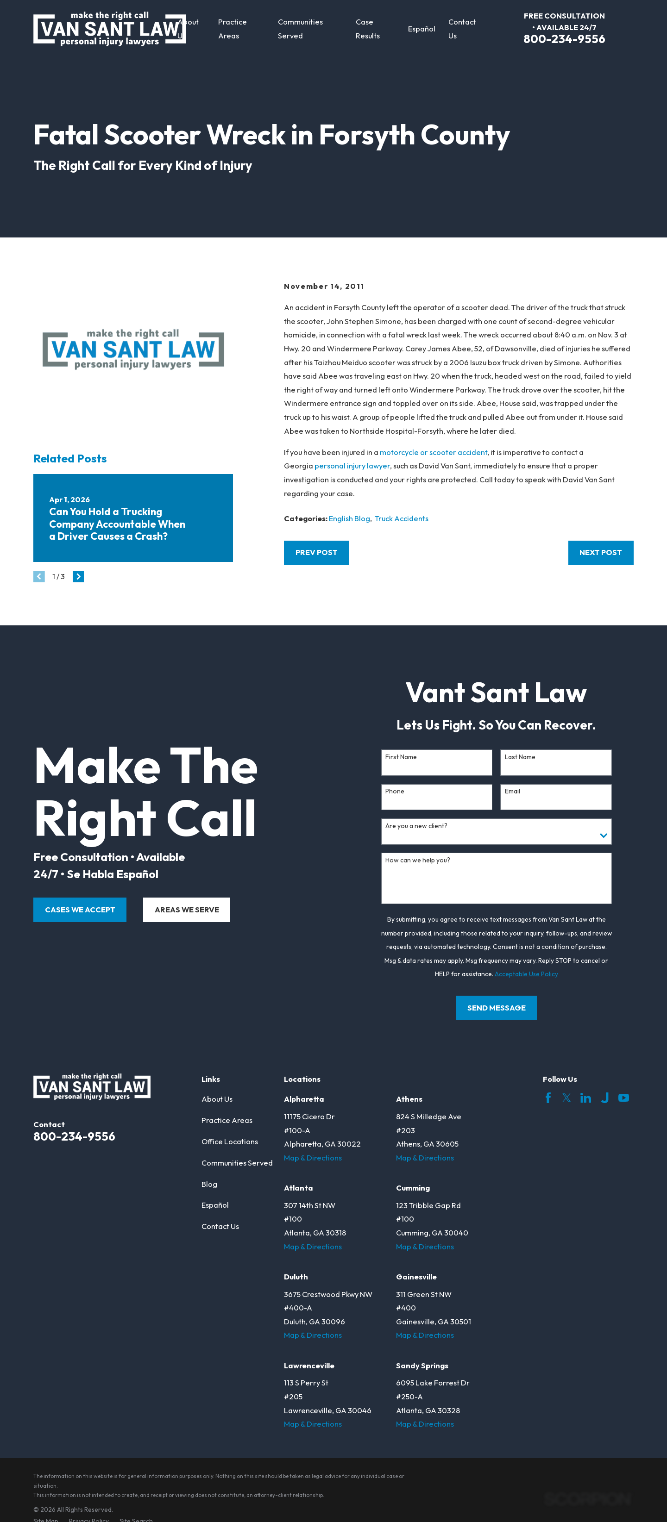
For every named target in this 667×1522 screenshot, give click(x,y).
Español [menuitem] (421, 28)
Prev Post (317, 552)
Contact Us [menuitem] (462, 28)
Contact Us (220, 1226)
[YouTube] (623, 1097)
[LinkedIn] (585, 1097)
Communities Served (237, 1162)
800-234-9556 (564, 38)
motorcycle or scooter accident (433, 452)
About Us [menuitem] (188, 28)
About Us (217, 1099)
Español (215, 1205)
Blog (209, 1184)
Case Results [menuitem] (368, 28)
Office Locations (229, 1141)
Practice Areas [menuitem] (232, 28)
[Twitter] (566, 1097)
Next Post (600, 552)
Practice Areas (226, 1120)
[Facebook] (548, 1097)
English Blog (349, 518)
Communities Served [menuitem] (300, 28)
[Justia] (604, 1097)
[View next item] (78, 576)
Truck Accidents (401, 518)
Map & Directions (313, 1157)
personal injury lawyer (352, 465)
